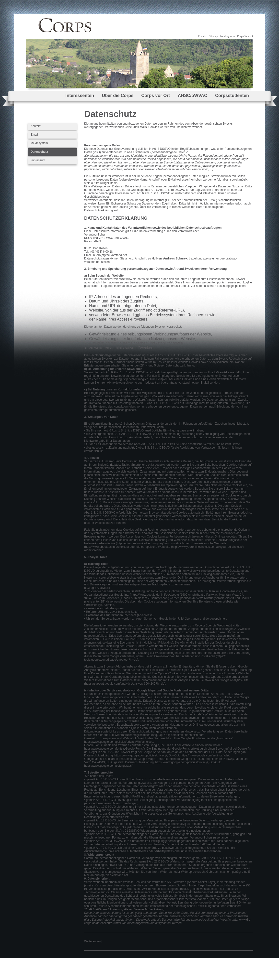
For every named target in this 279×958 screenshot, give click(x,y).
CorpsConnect (245, 36)
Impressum (38, 160)
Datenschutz (39, 151)
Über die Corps (117, 95)
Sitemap (213, 36)
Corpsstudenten (232, 95)
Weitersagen (92, 941)
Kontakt (202, 36)
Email (34, 134)
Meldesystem (227, 36)
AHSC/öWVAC (192, 95)
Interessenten (79, 95)
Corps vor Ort (155, 95)
